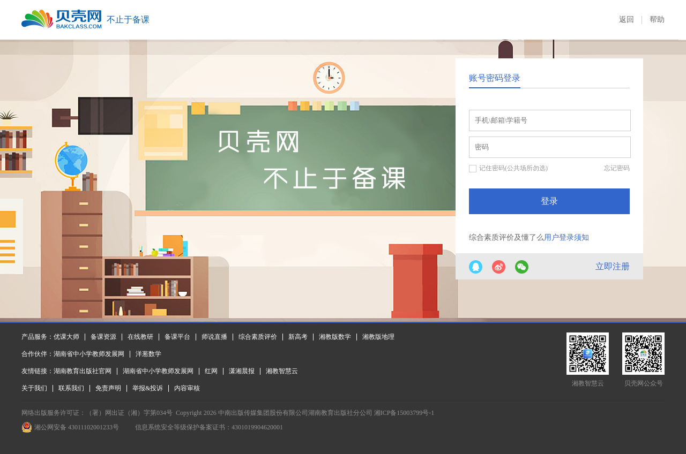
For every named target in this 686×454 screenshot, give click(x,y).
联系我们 (71, 388)
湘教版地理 (378, 336)
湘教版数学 (335, 336)
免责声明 (108, 388)
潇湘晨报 (242, 371)
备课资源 (103, 336)
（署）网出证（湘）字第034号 (129, 413)
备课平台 (177, 336)
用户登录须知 (566, 237)
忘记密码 (617, 168)
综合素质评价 (257, 336)
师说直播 (214, 336)
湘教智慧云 (282, 371)
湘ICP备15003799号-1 (404, 413)
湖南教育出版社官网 (82, 371)
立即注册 (612, 266)
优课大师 (66, 336)
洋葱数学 (148, 354)
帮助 (657, 20)
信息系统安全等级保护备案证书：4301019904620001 (209, 427)
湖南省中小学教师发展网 (89, 354)
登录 (549, 201)
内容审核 (187, 388)
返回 (626, 20)
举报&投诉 (147, 388)
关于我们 (34, 388)
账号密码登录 (494, 77)
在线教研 (140, 336)
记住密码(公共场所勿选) (513, 168)
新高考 (298, 336)
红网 (211, 371)
